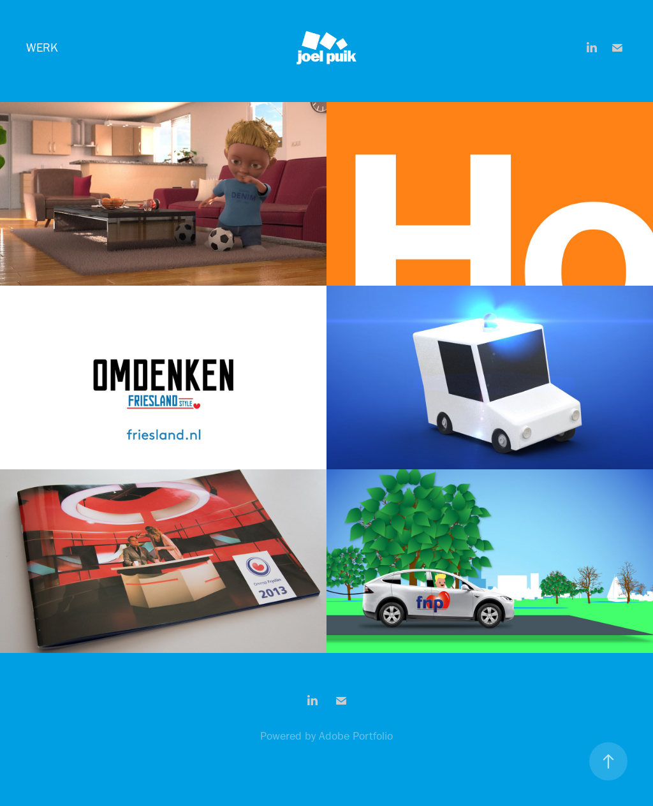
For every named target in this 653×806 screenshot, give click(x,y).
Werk (42, 47)
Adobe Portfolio (356, 736)
